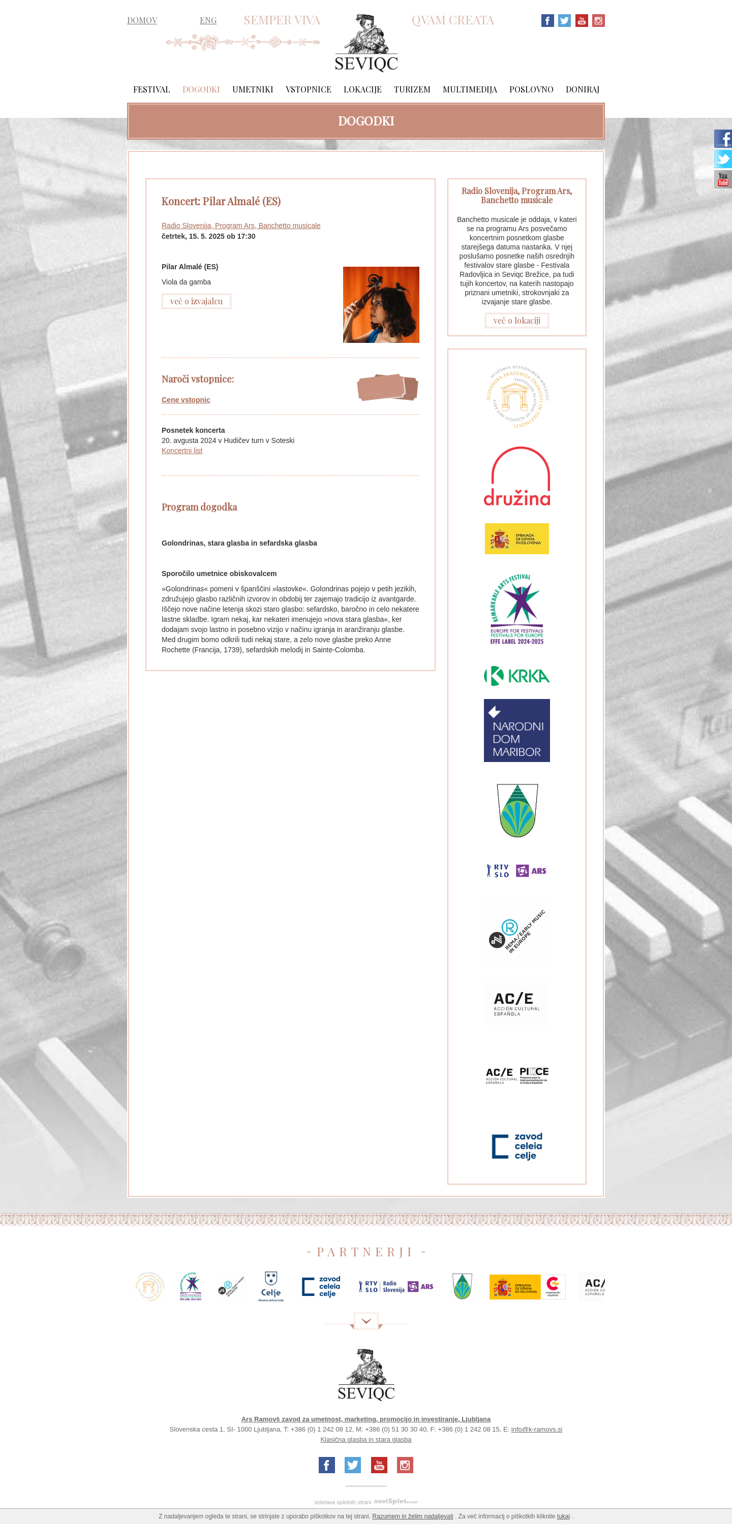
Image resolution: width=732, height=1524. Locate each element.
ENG (208, 20)
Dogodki (201, 89)
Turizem (412, 89)
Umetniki (252, 89)
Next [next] (620, 1290)
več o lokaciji (517, 320)
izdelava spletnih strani (343, 1502)
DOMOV (142, 20)
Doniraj (582, 89)
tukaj (563, 1516)
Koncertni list (182, 451)
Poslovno (531, 89)
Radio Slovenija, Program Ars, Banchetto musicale (241, 225)
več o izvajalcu (196, 301)
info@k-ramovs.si (537, 1429)
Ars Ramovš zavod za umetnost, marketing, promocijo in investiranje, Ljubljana (366, 1419)
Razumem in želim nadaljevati (412, 1516)
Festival (151, 89)
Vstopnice (308, 89)
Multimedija (470, 89)
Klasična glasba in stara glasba (365, 1439)
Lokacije (363, 89)
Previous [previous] (112, 1290)
